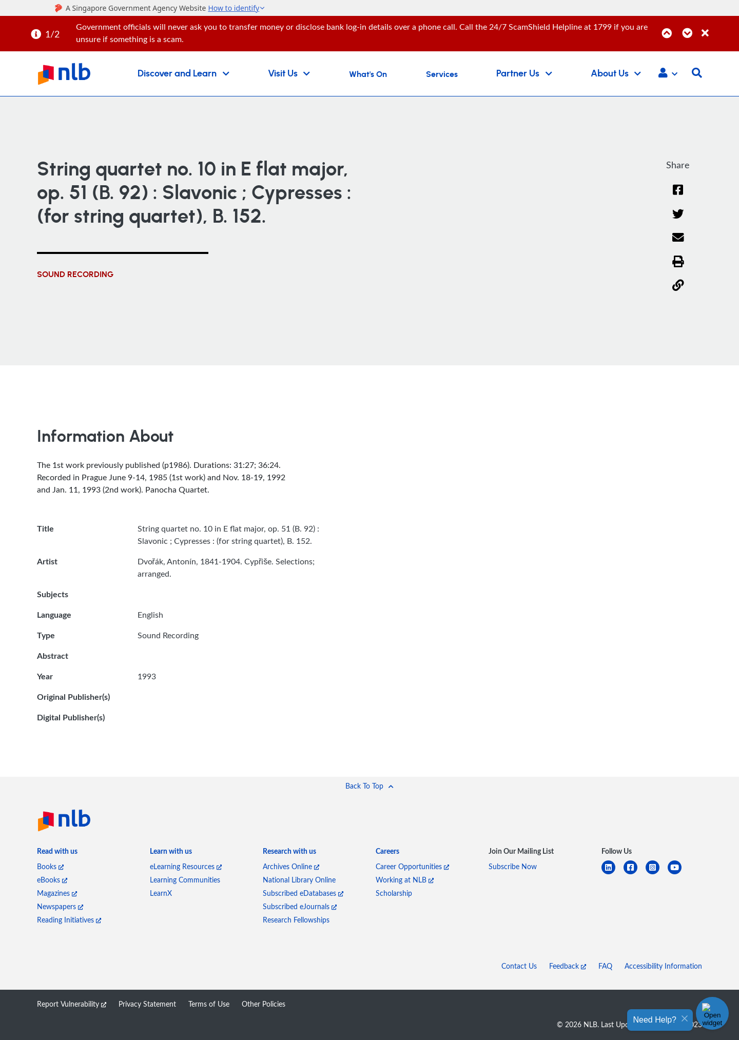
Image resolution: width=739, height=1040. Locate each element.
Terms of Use (208, 1004)
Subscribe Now (513, 866)
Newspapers (60, 906)
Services (442, 74)
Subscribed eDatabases (303, 893)
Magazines (57, 893)
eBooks (52, 880)
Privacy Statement (147, 1004)
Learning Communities (185, 880)
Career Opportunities (412, 866)
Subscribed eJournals (300, 906)
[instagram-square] (657, 873)
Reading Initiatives (69, 920)
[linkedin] (612, 873)
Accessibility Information (663, 966)
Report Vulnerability (71, 1004)
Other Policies (263, 1004)
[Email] (678, 244)
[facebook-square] (635, 873)
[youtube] (679, 873)
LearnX (161, 893)
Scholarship (394, 893)
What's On (368, 74)
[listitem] (57, 853)
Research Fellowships (296, 920)
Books (50, 866)
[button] (667, 74)
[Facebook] (678, 196)
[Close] (718, 27)
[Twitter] (678, 220)
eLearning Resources (186, 866)
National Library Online (299, 880)
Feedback (567, 966)
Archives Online (291, 866)
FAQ (605, 966)
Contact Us (519, 966)
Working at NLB (405, 880)
